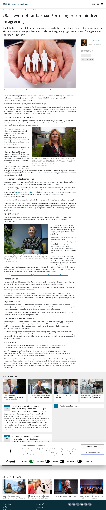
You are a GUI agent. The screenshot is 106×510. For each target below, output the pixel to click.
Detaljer (87, 506)
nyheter (9, 10)
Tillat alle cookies (92, 492)
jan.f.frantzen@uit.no (94, 43)
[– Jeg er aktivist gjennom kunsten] (66, 473)
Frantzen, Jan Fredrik (95, 40)
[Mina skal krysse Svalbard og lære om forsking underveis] (40, 474)
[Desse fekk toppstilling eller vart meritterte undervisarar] (92, 474)
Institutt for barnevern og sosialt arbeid (37, 114)
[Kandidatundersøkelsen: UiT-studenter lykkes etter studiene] (14, 474)
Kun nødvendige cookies (92, 497)
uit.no (3, 10)
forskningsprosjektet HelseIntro (24, 186)
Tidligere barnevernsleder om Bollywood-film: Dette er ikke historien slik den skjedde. (39, 260)
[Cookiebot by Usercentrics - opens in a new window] (10, 507)
